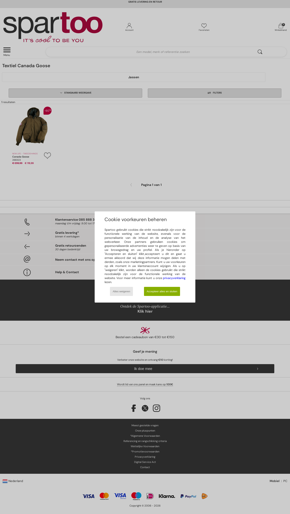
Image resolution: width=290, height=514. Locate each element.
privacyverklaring (174, 278)
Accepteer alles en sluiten (162, 291)
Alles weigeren (121, 291)
